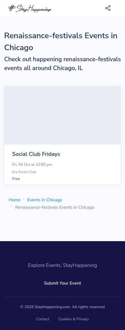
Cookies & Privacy (73, 319)
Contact (42, 319)
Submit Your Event (62, 283)
